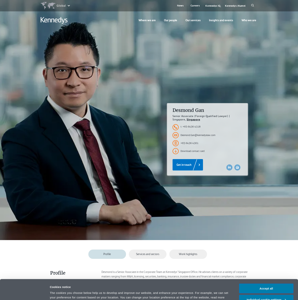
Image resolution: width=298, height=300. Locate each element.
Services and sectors (147, 254)
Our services (193, 20)
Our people (170, 20)
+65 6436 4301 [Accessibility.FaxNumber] (185, 143)
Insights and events (221, 20)
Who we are (249, 20)
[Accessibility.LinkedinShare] (229, 167)
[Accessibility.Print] (237, 167)
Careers (195, 5)
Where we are (147, 20)
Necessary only (266, 290)
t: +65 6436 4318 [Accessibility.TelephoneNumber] (191, 126)
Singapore (193, 119)
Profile (107, 254)
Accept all (266, 268)
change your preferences (96, 281)
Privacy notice (207, 281)
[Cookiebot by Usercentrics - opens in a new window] (24, 292)
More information (61, 292)
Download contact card (188, 151)
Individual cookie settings (266, 279)
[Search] (252, 6)
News (180, 5)
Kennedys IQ (212, 5)
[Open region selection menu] (55, 5)
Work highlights (188, 254)
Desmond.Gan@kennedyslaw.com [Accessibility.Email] (194, 135)
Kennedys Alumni (235, 5)
